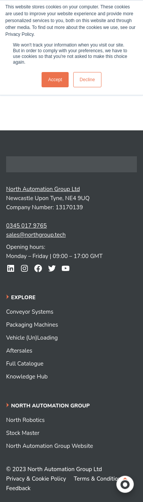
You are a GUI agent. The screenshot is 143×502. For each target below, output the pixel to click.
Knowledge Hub (27, 376)
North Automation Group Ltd (43, 189)
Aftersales (19, 350)
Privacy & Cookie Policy (36, 479)
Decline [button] (87, 79)
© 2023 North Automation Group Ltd (54, 469)
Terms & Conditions (99, 479)
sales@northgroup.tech (36, 235)
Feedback (18, 488)
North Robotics (25, 420)
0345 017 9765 (26, 225)
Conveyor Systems (29, 312)
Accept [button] (55, 79)
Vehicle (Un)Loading (32, 338)
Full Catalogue (24, 363)
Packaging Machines (32, 325)
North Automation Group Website (49, 446)
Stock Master (22, 433)
